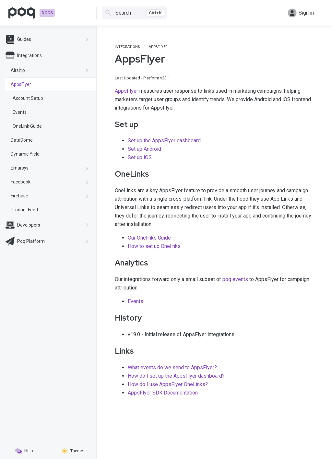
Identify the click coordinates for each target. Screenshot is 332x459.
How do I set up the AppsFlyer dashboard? (176, 376)
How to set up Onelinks (154, 246)
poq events (235, 279)
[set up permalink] (110, 124)
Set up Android (144, 149)
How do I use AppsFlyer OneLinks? (168, 384)
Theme (72, 451)
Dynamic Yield (25, 154)
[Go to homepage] (31, 12)
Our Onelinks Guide (149, 238)
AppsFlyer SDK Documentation (163, 393)
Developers (47, 225)
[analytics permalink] (110, 263)
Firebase (50, 195)
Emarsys (50, 168)
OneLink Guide (27, 126)
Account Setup (28, 98)
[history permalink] (110, 318)
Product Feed (24, 209)
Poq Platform (47, 241)
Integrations (24, 55)
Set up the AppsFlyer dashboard (164, 140)
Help (24, 451)
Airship (50, 70)
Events (20, 112)
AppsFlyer (21, 84)
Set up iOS (140, 157)
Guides (47, 39)
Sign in (301, 13)
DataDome (22, 140)
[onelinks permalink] (110, 174)
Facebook (50, 181)
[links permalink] (110, 351)
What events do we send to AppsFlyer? (172, 367)
